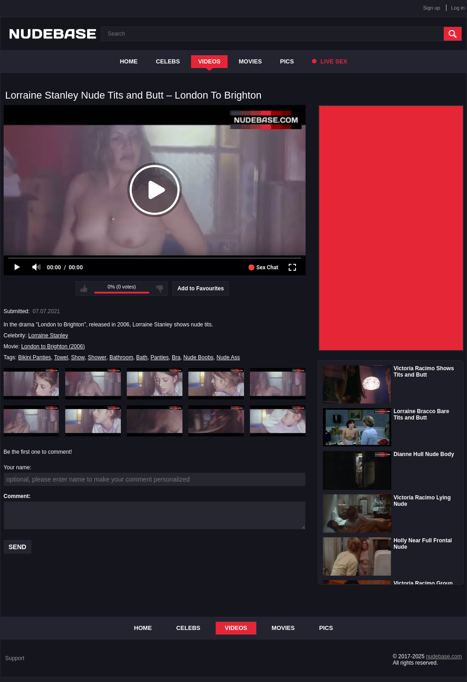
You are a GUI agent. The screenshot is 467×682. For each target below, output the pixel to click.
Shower (97, 357)
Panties (159, 357)
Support (14, 658)
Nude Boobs (198, 357)
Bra (176, 357)
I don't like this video (159, 288)
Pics (287, 61)
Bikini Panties (34, 357)
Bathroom (121, 357)
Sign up (431, 7)
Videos (209, 61)
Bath (142, 357)
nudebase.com (444, 656)
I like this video (84, 288)
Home (129, 61)
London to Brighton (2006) (52, 346)
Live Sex (329, 61)
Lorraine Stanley (48, 335)
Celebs (168, 61)
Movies (250, 61)
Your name (17, 467)
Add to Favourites (200, 288)
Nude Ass (228, 357)
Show (78, 357)
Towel (61, 357)
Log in (458, 7)
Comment (16, 496)
